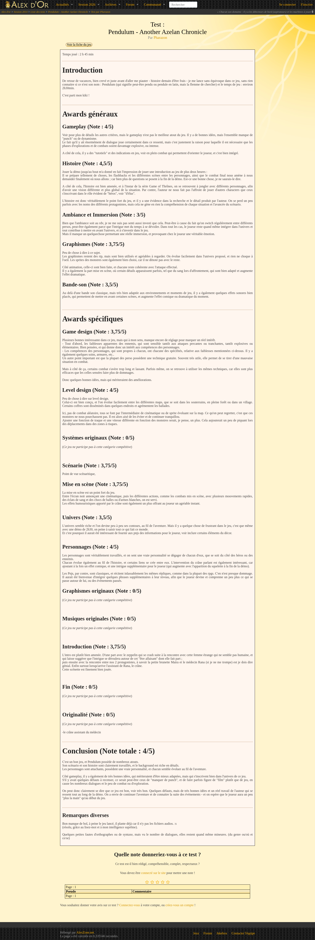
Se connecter (287, 4)
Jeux (196, 933)
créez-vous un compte (179, 905)
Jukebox (222, 933)
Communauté (152, 4)
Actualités (62, 4)
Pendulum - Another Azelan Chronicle (68, 11)
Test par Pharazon (100, 11)
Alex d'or (6, 11)
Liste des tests (38, 11)
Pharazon (160, 38)
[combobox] (183, 3)
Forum (130, 4)
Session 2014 (20, 11)
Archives (111, 4)
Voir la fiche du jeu (79, 44)
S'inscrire (307, 4)
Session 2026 (86, 4)
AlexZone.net (85, 932)
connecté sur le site (153, 873)
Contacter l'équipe (243, 933)
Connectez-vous (129, 905)
